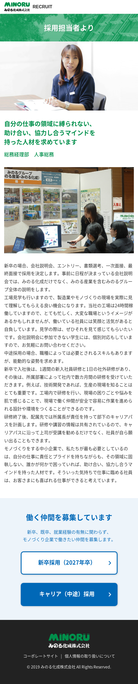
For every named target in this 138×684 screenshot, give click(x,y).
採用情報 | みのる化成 (17, 7)
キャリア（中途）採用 (76, 594)
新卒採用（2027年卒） (76, 562)
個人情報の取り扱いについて (90, 656)
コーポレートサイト (40, 656)
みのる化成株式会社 (58, 666)
